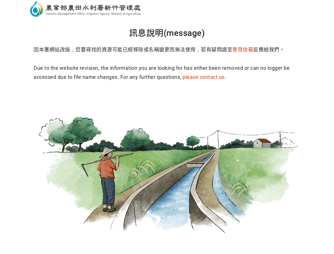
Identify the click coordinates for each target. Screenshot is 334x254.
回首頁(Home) (124, 99)
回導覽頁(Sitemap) (210, 99)
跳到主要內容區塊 (26, 6)
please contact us (204, 77)
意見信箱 (242, 50)
